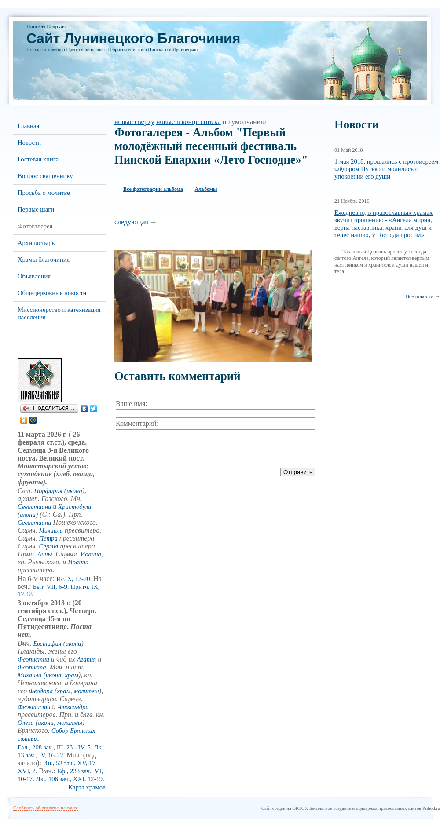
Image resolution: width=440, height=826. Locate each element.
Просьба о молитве (44, 192)
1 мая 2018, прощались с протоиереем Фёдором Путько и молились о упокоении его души (386, 169)
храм (71, 675)
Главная (28, 125)
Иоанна (91, 554)
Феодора (41, 690)
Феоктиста (34, 706)
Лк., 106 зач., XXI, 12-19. (70, 778)
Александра (73, 706)
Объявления (34, 276)
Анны (44, 554)
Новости (29, 142)
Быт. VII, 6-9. (51, 586)
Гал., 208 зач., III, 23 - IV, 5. (55, 747)
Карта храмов (87, 787)
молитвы (86, 690)
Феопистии (33, 659)
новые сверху (134, 121)
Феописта (32, 667)
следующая (131, 222)
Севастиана (34, 506)
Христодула (74, 506)
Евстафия (47, 643)
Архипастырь (36, 242)
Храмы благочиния (44, 259)
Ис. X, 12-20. (74, 578)
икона (74, 490)
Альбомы (206, 189)
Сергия (49, 546)
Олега (26, 722)
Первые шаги (36, 209)
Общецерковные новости (52, 292)
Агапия (86, 659)
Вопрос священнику (45, 175)
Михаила (51, 530)
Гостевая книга (38, 159)
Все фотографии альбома (153, 189)
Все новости (419, 296)
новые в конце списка (188, 121)
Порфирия (48, 490)
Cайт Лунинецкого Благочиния (133, 38)
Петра (48, 538)
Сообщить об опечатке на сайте (45, 807)
